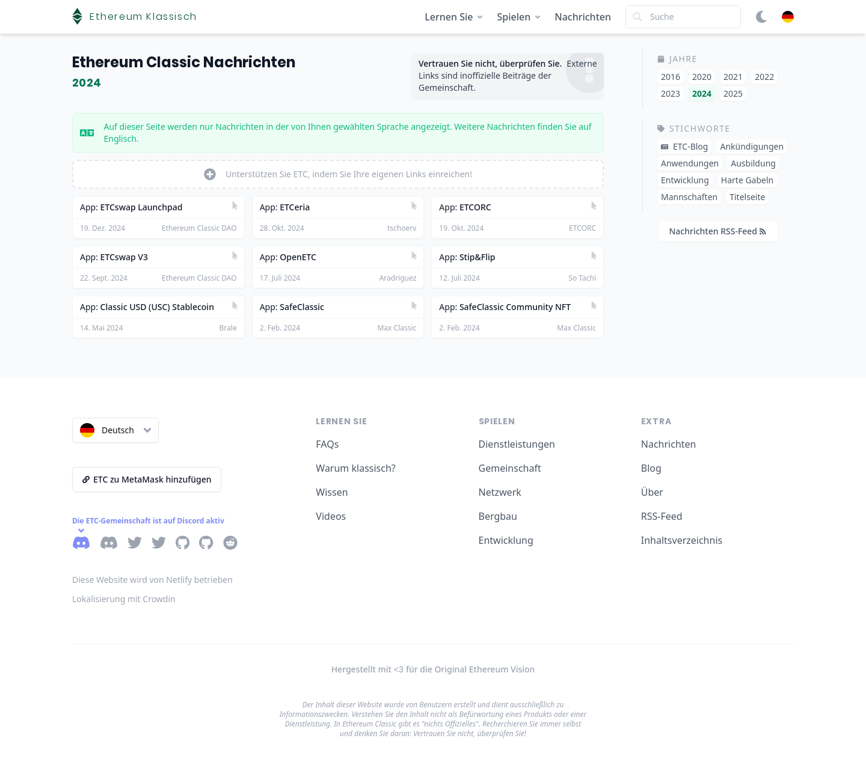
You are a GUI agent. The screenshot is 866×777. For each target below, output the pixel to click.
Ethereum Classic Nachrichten (183, 62)
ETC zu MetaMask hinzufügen (146, 479)
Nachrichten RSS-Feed (717, 231)
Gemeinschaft (510, 468)
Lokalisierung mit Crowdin (124, 599)
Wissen (332, 492)
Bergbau (498, 516)
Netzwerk (500, 492)
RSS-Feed (662, 516)
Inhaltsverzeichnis (681, 540)
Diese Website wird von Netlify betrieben (152, 579)
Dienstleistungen (517, 444)
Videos (331, 516)
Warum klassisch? (355, 468)
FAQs (327, 444)
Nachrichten (582, 16)
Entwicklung (506, 540)
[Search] (683, 16)
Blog (651, 468)
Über (652, 492)
